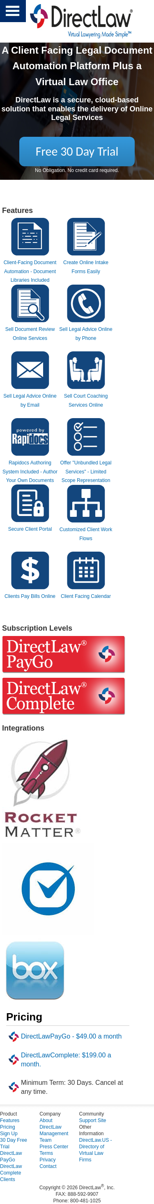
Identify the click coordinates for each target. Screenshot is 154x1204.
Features (9, 1120)
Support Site (92, 1120)
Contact (47, 1166)
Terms (46, 1153)
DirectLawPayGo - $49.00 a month (71, 1036)
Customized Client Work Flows (86, 529)
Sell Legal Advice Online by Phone (85, 329)
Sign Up (9, 1133)
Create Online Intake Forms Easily (85, 262)
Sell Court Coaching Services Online (86, 396)
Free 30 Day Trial (77, 151)
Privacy (47, 1160)
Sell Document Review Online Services (30, 329)
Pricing (7, 1127)
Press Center (53, 1147)
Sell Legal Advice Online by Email (29, 396)
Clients (7, 1179)
